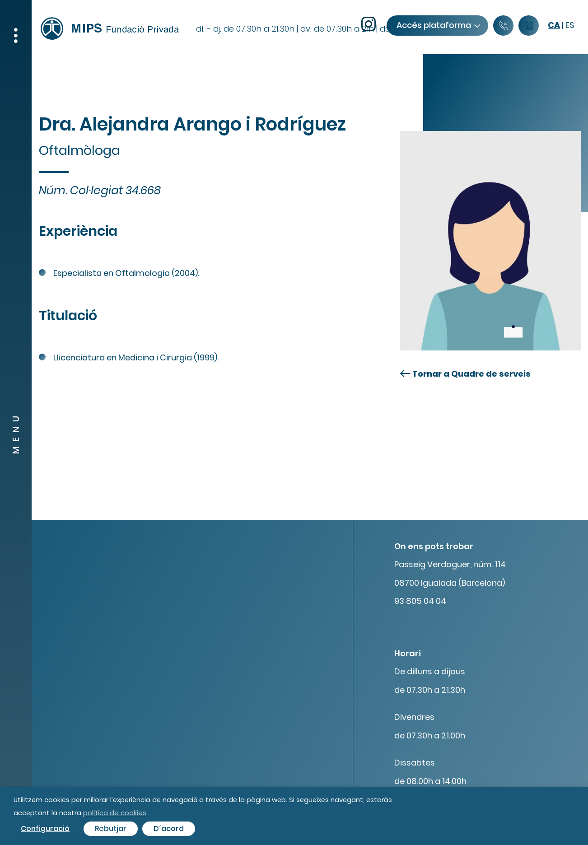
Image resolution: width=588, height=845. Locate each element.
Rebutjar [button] (110, 828)
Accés (438, 25)
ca (554, 25)
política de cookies (114, 812)
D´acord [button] (169, 828)
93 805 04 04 (420, 601)
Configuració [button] (45, 828)
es (569, 25)
